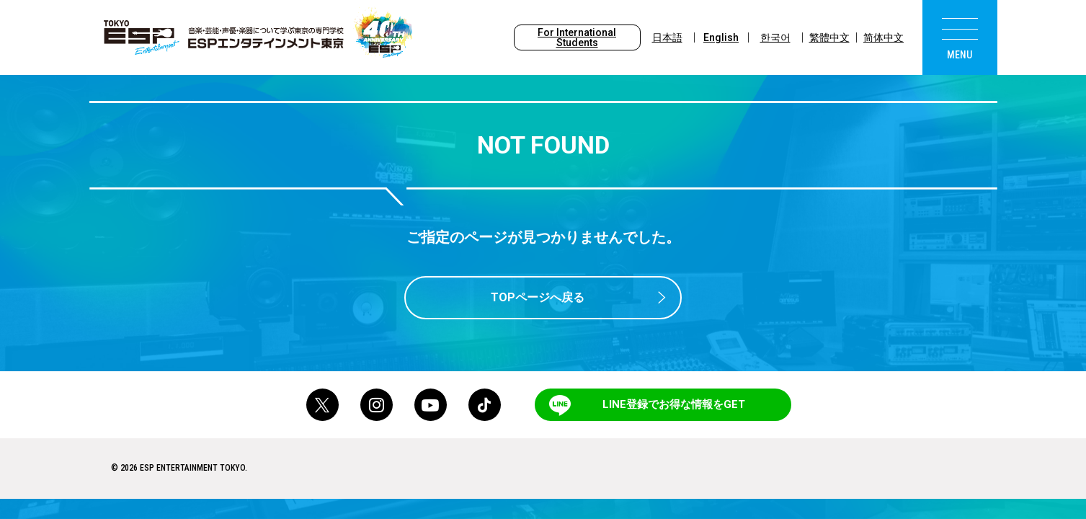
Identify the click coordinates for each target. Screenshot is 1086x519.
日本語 (667, 37)
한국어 (775, 37)
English (721, 37)
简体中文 (883, 37)
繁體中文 (829, 37)
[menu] (959, 37)
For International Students (577, 37)
